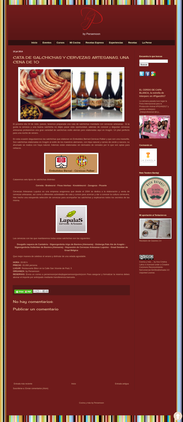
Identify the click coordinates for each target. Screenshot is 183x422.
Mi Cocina (75, 42)
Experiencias (116, 42)
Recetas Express (95, 42)
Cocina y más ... (146, 262)
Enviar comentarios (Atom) (36, 388)
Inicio (34, 42)
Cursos (60, 42)
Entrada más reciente (23, 384)
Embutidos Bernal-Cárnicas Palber (89, 139)
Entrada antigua (122, 384)
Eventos (47, 42)
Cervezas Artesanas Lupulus (27, 191)
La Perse (147, 42)
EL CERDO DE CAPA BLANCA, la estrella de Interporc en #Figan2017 (152, 92)
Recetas (132, 42)
